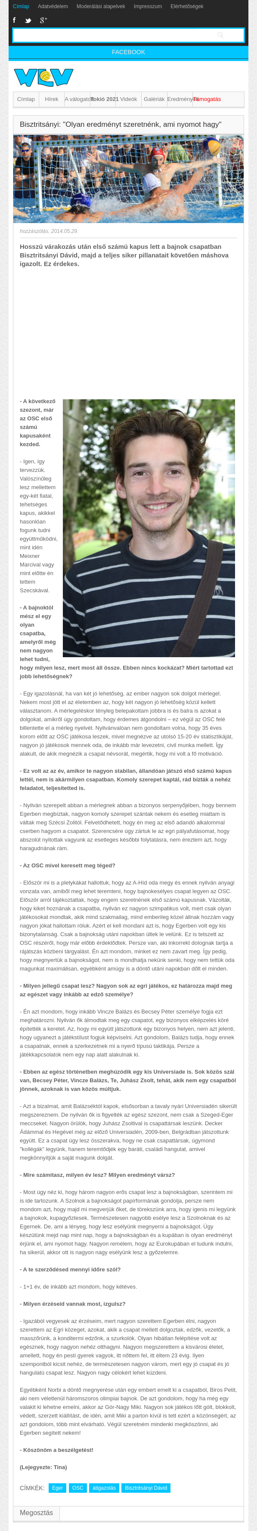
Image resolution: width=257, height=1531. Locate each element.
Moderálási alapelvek (101, 6)
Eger (57, 1488)
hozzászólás (34, 231)
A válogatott (77, 99)
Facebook (14, 20)
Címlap (21, 6)
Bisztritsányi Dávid (146, 1488)
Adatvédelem (53, 6)
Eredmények (180, 99)
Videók (128, 99)
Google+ (44, 20)
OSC (78, 1488)
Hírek (51, 99)
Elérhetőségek (187, 6)
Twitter (28, 20)
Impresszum (148, 6)
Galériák (154, 99)
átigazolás (104, 1488)
